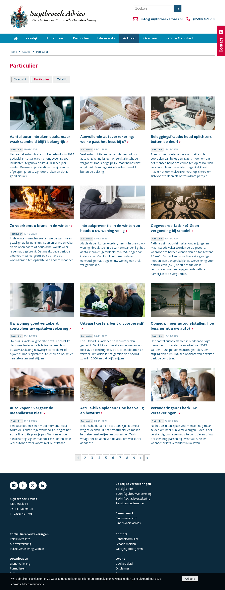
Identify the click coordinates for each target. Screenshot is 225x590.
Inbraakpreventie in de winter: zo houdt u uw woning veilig (110, 228)
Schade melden (126, 544)
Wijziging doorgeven (129, 549)
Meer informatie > (33, 584)
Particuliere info (20, 539)
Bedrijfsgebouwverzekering (134, 494)
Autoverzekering (20, 544)
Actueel (26, 51)
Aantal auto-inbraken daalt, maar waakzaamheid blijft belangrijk (40, 139)
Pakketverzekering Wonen (27, 549)
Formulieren (17, 568)
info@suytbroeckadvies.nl (162, 19)
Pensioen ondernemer (130, 503)
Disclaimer (122, 568)
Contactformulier (127, 539)
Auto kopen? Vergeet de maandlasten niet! (31, 410)
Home (13, 51)
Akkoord (190, 578)
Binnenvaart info (126, 518)
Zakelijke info (124, 488)
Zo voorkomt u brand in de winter (40, 225)
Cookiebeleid (124, 563)
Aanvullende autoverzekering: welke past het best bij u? (107, 139)
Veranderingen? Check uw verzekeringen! (174, 410)
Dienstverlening (20, 563)
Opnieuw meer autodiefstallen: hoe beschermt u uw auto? (182, 326)
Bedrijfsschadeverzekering (133, 498)
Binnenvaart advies (128, 523)
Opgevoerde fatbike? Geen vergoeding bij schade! (175, 228)
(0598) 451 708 (204, 19)
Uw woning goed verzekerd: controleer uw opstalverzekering (39, 326)
